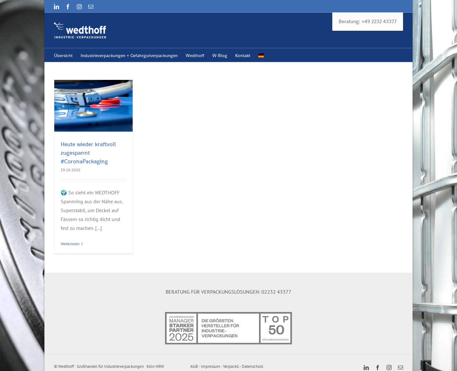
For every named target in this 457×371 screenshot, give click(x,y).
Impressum (210, 366)
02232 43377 (276, 292)
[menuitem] (261, 55)
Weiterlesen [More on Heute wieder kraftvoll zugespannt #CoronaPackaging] (70, 243)
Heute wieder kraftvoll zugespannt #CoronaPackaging (88, 152)
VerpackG (231, 366)
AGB (194, 366)
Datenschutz (252, 366)
